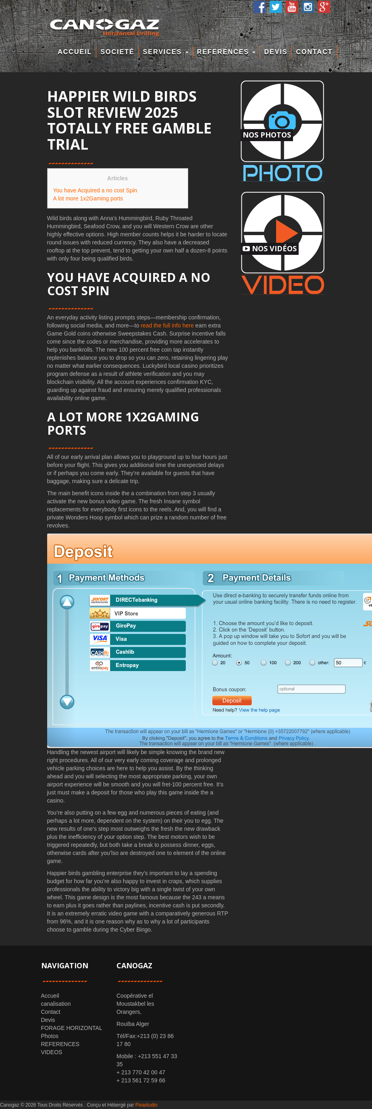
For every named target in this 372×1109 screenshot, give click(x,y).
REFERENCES (226, 51)
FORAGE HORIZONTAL (71, 1028)
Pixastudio (146, 1105)
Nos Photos (267, 135)
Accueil (75, 51)
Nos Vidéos (270, 248)
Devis (275, 51)
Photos (50, 1036)
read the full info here (167, 325)
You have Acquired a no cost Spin (95, 190)
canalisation (56, 1004)
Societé (117, 51)
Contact (314, 51)
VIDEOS (51, 1052)
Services (166, 51)
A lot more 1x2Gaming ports (88, 198)
